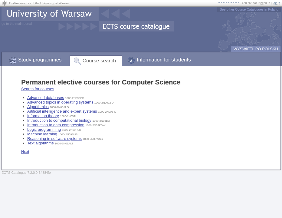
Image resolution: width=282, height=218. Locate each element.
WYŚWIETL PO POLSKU (255, 49)
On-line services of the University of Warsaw (39, 3)
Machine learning (42, 134)
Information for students (164, 60)
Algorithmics (38, 106)
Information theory (43, 116)
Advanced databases (45, 97)
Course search (99, 61)
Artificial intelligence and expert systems (62, 111)
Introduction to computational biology (59, 120)
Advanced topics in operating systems (60, 102)
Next (25, 151)
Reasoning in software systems (54, 138)
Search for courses (37, 89)
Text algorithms (40, 143)
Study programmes (40, 60)
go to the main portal (17, 23)
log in (276, 3)
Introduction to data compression (55, 125)
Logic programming (44, 129)
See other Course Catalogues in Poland (249, 9)
